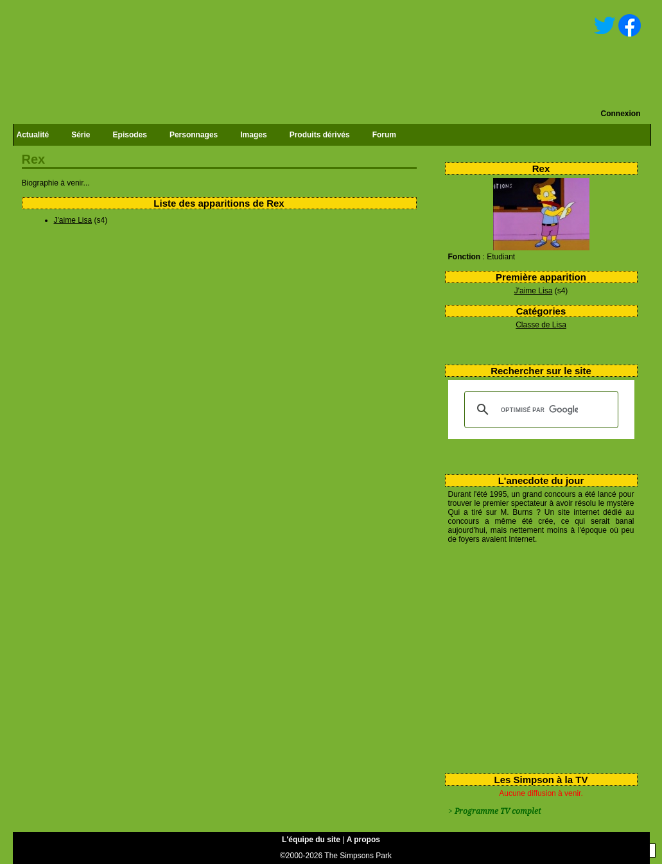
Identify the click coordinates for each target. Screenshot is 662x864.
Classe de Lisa (541, 324)
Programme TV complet (498, 811)
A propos (363, 839)
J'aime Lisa (533, 290)
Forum (384, 134)
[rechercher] (539, 409)
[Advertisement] (536, 656)
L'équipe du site (311, 839)
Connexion (621, 113)
